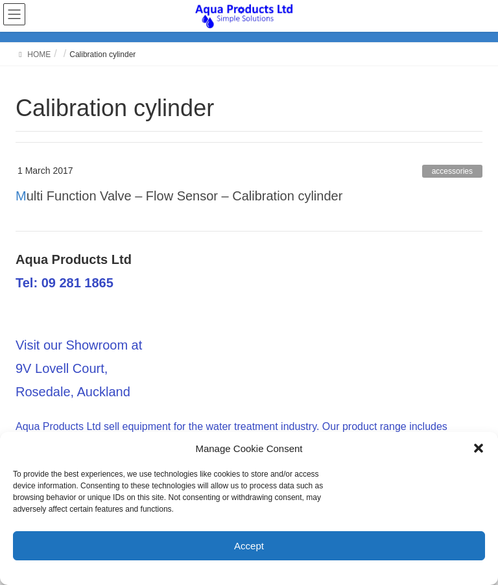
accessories (452, 171)
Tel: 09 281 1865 (64, 283)
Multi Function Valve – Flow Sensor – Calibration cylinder (179, 196)
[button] (478, 448)
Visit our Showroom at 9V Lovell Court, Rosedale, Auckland (79, 368)
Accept (249, 545)
